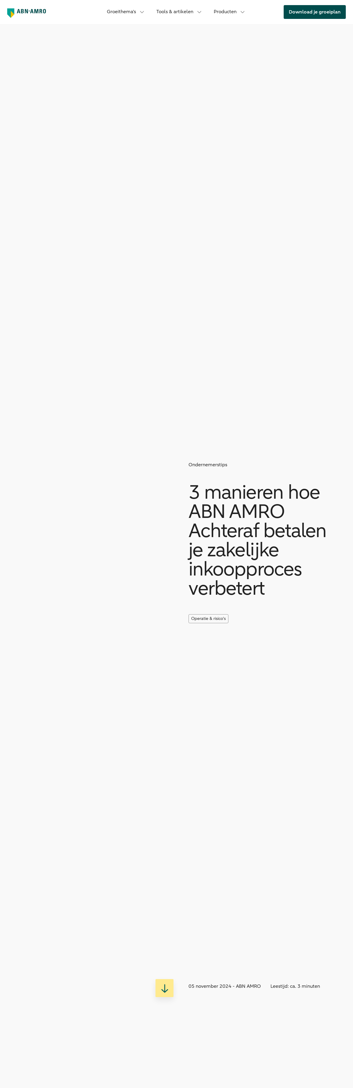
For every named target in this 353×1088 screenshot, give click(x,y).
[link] (315, 12)
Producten (230, 12)
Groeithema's (126, 12)
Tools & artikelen (179, 12)
